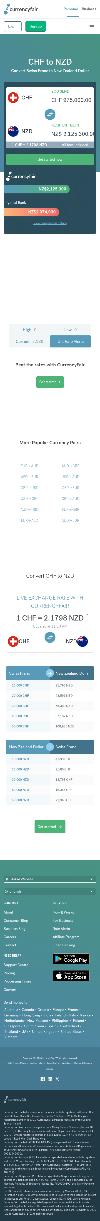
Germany (11, 1015)
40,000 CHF (20, 716)
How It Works (63, 912)
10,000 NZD (20, 759)
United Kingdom (45, 1031)
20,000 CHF (20, 696)
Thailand (11, 1031)
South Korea (34, 1026)
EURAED (29, 520)
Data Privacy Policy (17, 1062)
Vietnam (10, 1037)
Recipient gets (65, 125)
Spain (52, 1026)
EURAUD (29, 466)
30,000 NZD (20, 780)
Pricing (9, 973)
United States (71, 1031)
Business (89, 9)
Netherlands (14, 1020)
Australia (11, 1009)
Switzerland (69, 1026)
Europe (58, 1009)
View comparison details (50, 223)
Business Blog (14, 928)
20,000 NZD (20, 769)
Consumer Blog (16, 920)
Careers (10, 937)
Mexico (85, 1015)
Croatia (43, 1009)
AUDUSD (29, 509)
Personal (71, 9)
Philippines (60, 1020)
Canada (28, 1009)
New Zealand (37, 1020)
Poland (78, 1020)
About (8, 912)
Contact (10, 945)
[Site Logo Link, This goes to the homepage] (21, 9)
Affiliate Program (66, 937)
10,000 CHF (20, 685)
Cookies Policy (36, 1062)
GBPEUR (70, 487)
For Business (63, 920)
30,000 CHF (20, 706)
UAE (25, 1031)
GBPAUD (71, 498)
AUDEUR (70, 520)
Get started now (50, 159)
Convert (10, 989)
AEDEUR (29, 476)
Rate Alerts (61, 928)
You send (60, 91)
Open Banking (64, 945)
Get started (50, 382)
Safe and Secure (82, 1062)
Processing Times (17, 981)
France (73, 1009)
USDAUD (70, 476)
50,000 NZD (20, 800)
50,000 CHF (20, 726)
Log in (13, 26)
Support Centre (16, 965)
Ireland (60, 1015)
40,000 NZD (20, 790)
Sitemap (50, 1068)
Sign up (36, 26)
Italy (72, 1015)
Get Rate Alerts (71, 341)
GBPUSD (30, 487)
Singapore (12, 1026)
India (47, 1015)
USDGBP (30, 498)
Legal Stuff (52, 1062)
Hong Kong (31, 1015)
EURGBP (70, 509)
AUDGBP (71, 466)
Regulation (66, 1062)
